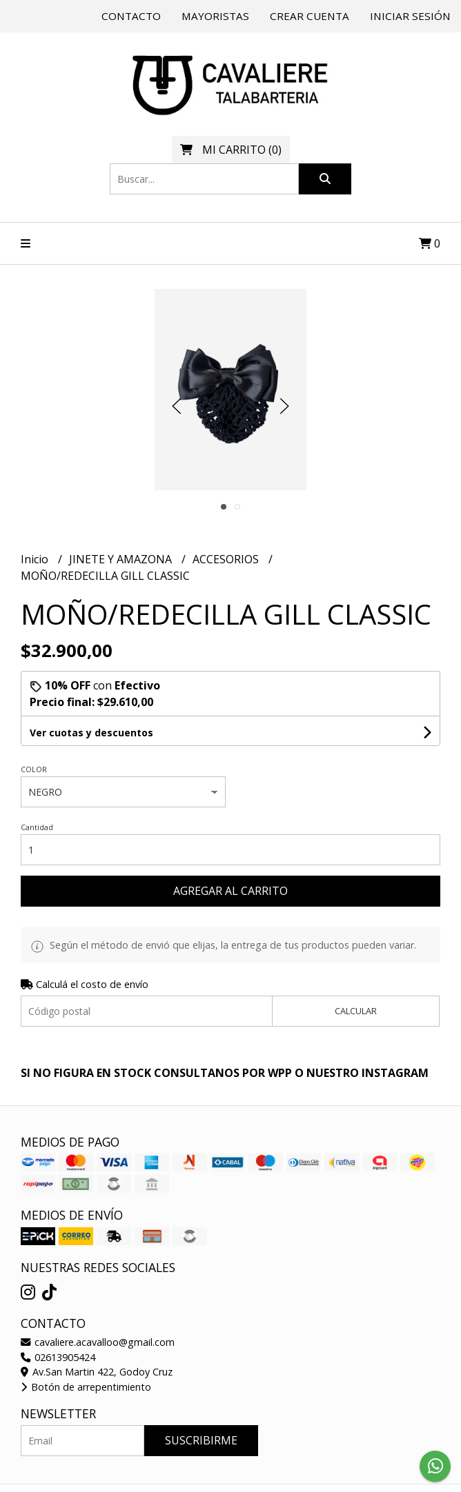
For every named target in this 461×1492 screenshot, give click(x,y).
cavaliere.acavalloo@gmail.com (98, 1342)
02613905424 (58, 1357)
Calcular (356, 1011)
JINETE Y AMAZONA (122, 559)
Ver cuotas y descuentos (91, 732)
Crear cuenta (309, 16)
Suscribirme (201, 1440)
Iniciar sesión (410, 16)
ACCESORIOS (227, 559)
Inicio (36, 559)
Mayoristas (215, 16)
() (231, 149)
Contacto (131, 16)
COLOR (34, 769)
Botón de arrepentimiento (86, 1386)
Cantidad (37, 827)
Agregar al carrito (230, 890)
